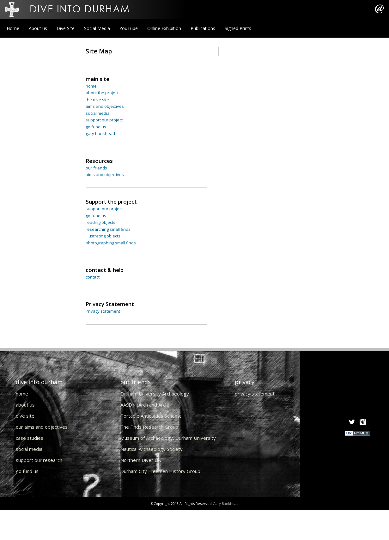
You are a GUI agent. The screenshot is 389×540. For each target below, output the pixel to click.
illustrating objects (103, 236)
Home (13, 28)
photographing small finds (111, 243)
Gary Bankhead (226, 503)
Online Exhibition (164, 28)
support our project (104, 120)
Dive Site (66, 28)
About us (38, 28)
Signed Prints (238, 28)
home (91, 86)
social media (98, 113)
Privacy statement (103, 311)
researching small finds (108, 229)
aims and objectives (105, 106)
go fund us (96, 127)
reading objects (100, 222)
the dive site (97, 99)
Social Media (97, 28)
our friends (96, 168)
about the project (102, 92)
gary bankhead (100, 133)
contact (93, 277)
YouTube (128, 28)
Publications (203, 28)
